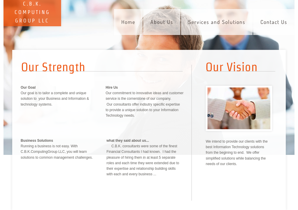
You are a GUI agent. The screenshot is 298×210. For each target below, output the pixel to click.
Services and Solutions (216, 22)
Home (128, 22)
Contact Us (273, 22)
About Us (161, 22)
